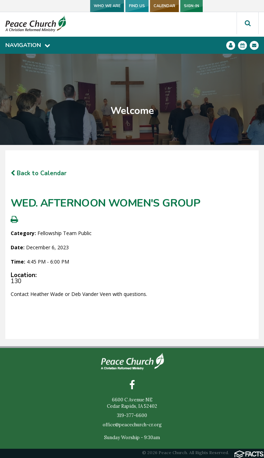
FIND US (137, 6)
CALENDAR (164, 6)
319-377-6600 (132, 415)
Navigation (27, 45)
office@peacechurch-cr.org (132, 425)
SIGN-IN (191, 6)
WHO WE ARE (107, 6)
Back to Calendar (39, 173)
